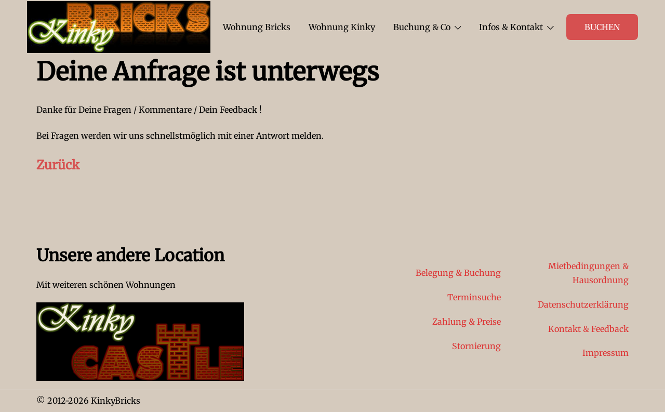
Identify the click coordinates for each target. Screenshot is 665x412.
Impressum (605, 353)
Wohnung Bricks (256, 27)
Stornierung (476, 346)
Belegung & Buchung (458, 273)
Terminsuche (474, 297)
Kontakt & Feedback (588, 329)
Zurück (57, 165)
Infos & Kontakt (511, 27)
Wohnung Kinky (342, 27)
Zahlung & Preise (466, 321)
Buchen (602, 27)
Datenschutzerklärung (583, 304)
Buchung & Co (421, 27)
